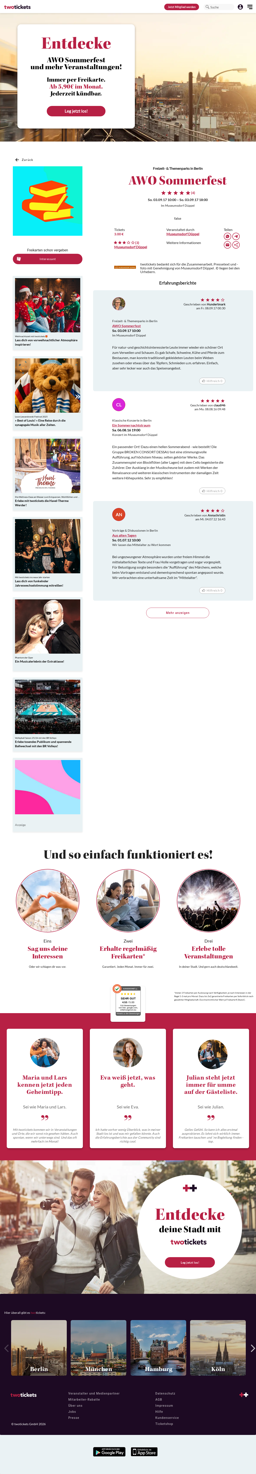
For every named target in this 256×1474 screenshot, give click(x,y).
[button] (207, 7)
